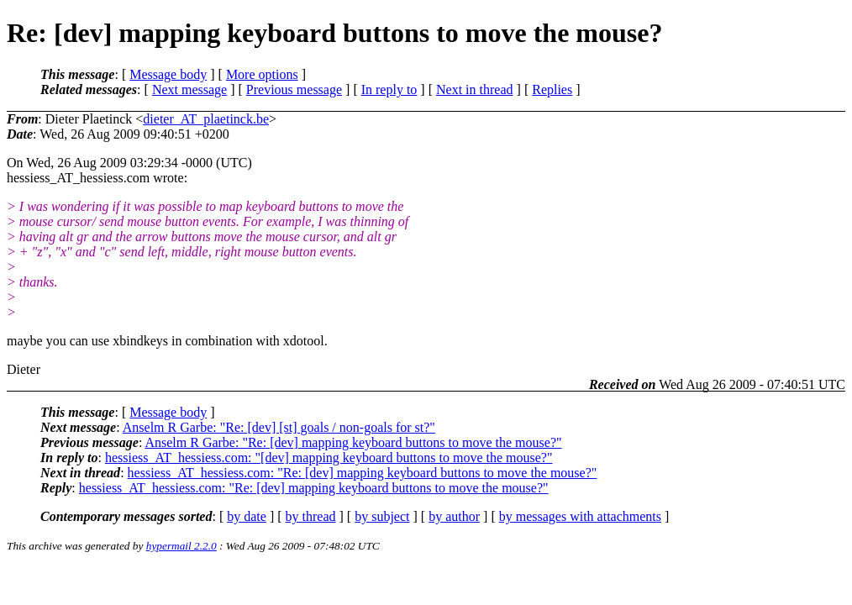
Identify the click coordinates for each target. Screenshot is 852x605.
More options (262, 74)
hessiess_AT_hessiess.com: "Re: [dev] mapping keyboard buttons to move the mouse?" (362, 473)
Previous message (294, 89)
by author (454, 516)
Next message (189, 89)
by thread (311, 516)
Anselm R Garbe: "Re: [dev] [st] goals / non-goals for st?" (279, 427)
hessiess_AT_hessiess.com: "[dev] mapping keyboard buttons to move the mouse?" (329, 457)
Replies (552, 89)
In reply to (389, 89)
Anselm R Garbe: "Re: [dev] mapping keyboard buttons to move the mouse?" (353, 442)
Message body (168, 74)
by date (246, 516)
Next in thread (474, 89)
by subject (382, 516)
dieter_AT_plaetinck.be (206, 119)
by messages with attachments (580, 516)
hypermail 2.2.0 (181, 545)
